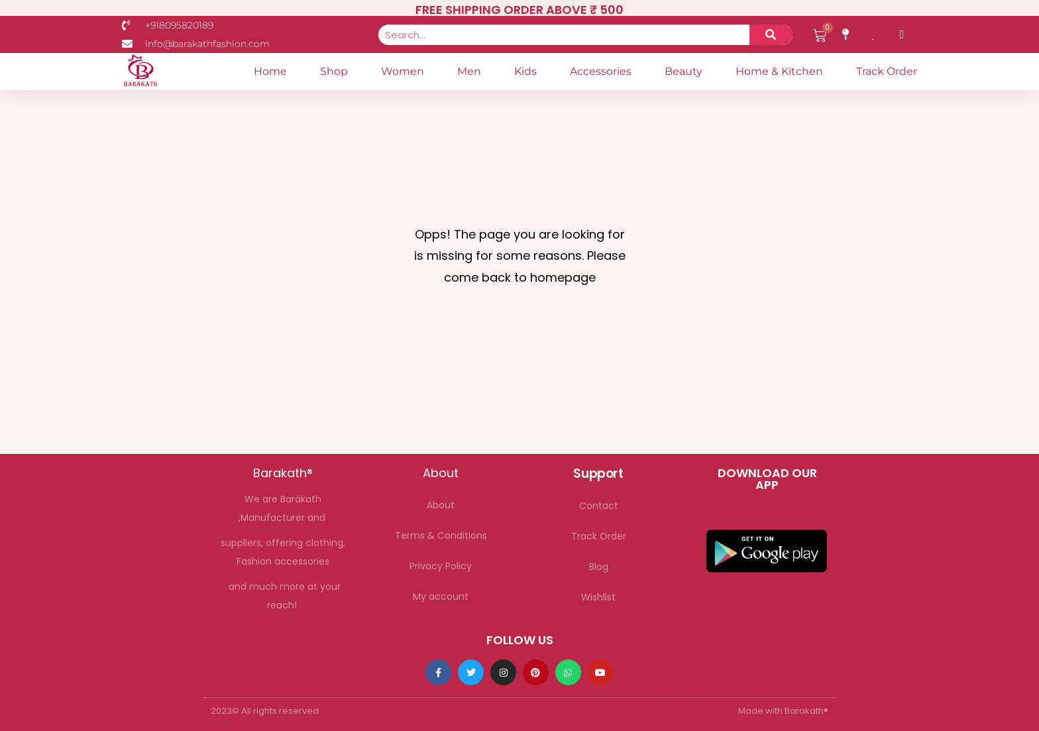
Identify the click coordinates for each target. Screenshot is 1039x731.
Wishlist (598, 597)
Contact (598, 505)
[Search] (771, 35)
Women (402, 71)
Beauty (683, 71)
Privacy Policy (441, 566)
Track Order (886, 71)
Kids (525, 71)
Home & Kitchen (779, 71)
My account (440, 596)
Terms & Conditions (441, 535)
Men (469, 71)
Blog (598, 566)
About (441, 505)
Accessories (600, 71)
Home (270, 71)
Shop (334, 71)
